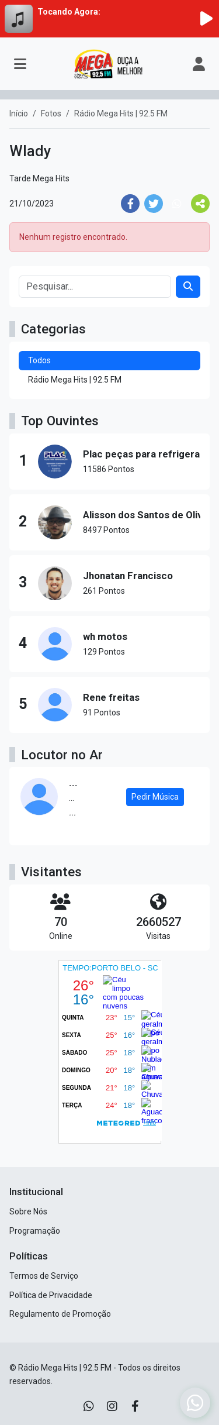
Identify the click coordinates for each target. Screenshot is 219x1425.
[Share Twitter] (153, 203)
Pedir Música (155, 796)
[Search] (188, 287)
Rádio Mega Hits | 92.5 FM (74, 379)
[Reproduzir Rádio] (206, 19)
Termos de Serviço (43, 1276)
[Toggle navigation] (20, 63)
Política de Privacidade (50, 1295)
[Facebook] (135, 1406)
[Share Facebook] (130, 203)
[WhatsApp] (89, 1406)
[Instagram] (112, 1406)
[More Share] (200, 203)
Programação (34, 1230)
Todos (39, 360)
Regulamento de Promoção (60, 1314)
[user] (199, 63)
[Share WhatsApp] (177, 203)
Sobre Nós (28, 1211)
